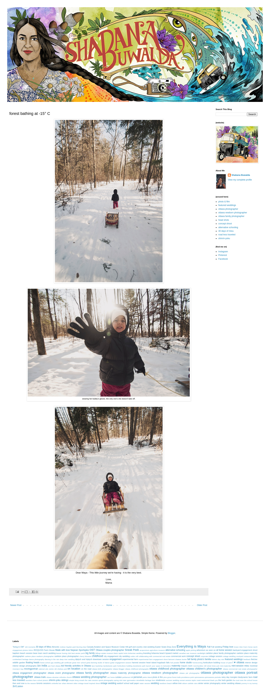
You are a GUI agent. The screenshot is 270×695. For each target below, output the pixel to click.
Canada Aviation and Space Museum (103, 647)
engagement (116, 659)
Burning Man (81, 647)
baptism (16, 653)
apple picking (191, 650)
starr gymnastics (129, 680)
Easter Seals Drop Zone (165, 647)
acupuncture (144, 650)
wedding (155, 683)
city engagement (111, 656)
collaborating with (145, 656)
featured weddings (227, 205)
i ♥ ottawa (238, 662)
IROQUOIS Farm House (44, 650)
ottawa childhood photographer (167, 668)
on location (74, 668)
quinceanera (199, 677)
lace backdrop (97, 666)
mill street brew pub (211, 666)
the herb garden (225, 680)
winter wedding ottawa (231, 683)
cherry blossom (85, 656)
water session (145, 683)
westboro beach (166, 683)
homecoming (197, 663)
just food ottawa (54, 666)
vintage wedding (108, 683)
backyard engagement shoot (245, 650)
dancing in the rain (52, 659)
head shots (223, 220)
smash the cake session (88, 680)
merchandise (198, 666)
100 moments (30, 647)
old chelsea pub (60, 669)
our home (111, 677)
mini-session (237, 666)
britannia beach (158, 653)
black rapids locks (121, 653)
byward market (171, 653)
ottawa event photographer (61, 673)
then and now (18, 683)
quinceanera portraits (213, 677)
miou (246, 666)
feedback (246, 659)
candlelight (201, 653)
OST (92, 649)
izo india (42, 665)
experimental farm (130, 659)
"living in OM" (18, 647)
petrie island (147, 677)
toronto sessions (44, 683)
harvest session (139, 662)
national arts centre (46, 669)
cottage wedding (229, 656)
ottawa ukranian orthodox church (59, 677)
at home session (224, 650)
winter (200, 683)
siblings (64, 680)
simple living (74, 680)
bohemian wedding (135, 653)
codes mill (134, 656)
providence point (187, 677)
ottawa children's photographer (204, 668)
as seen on (211, 650)
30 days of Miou (43, 647)
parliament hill (127, 677)
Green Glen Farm (240, 647)
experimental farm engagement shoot (153, 659)
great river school (79, 663)
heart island (151, 662)
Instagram (223, 251)
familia (208, 659)
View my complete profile (240, 180)
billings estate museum (104, 653)
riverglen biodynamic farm (241, 677)
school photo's (42, 680)
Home (109, 605)
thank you (214, 680)
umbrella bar (56, 683)
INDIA (30, 650)
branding (147, 653)
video (75, 683)
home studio (186, 662)
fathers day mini (218, 659)
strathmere (160, 680)
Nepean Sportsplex (80, 650)
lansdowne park (139, 666)
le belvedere (166, 666)
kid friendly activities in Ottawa (76, 666)
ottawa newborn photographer (232, 212)
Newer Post (15, 605)
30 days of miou (226, 231)
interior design (251, 662)
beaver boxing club (63, 653)
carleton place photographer (66, 656)
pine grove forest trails (172, 677)
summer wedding (172, 680)
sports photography (105, 680)
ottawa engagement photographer (29, 673)
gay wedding (56, 663)
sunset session (185, 680)
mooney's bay (18, 669)
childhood (97, 656)
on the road (86, 669)
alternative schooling (228, 227)
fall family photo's (195, 659)
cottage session (215, 656)
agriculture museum (157, 650)
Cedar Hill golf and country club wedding (137, 647)
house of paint (226, 663)
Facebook (223, 259)
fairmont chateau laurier (177, 659)
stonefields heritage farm (145, 680)
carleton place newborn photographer (39, 656)
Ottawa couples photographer (110, 650)
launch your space (153, 666)
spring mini (118, 680)
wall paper (134, 683)
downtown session (101, 659)
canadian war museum (188, 653)
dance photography (36, 659)
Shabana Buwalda (240, 175)
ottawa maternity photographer (125, 673)
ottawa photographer (228, 209)
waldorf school (123, 683)
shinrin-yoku (224, 238)
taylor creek (196, 680)
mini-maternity (225, 666)
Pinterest (222, 255)
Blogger (171, 633)
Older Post (202, 605)
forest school (45, 663)
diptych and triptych (83, 659)
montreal (253, 666)
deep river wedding (67, 659)
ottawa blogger (118, 669)
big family (90, 653)
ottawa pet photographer (189, 673)
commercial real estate (161, 656)
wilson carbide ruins (189, 683)
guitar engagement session (120, 663)
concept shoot (225, 223)
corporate (204, 656)
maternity (176, 666)
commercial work (178, 656)
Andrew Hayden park (68, 647)
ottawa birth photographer (102, 669)
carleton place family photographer (221, 653)
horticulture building (211, 662)
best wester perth (78, 653)
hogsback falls (163, 662)
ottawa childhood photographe (137, 669)
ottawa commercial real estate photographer (240, 669)
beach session (26, 653)
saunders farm (31, 680)
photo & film (224, 201)
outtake (118, 677)
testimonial (205, 680)
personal (138, 677)
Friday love (228, 647)
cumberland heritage (20, 659)
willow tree (177, 683)
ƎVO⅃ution (18, 686)
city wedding (124, 656)
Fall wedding (216, 647)
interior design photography (25, 666)
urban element (67, 683)
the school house (250, 680)
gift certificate (66, 663)
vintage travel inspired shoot (89, 683)
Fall (208, 647)
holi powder (174, 663)
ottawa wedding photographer (89, 677)
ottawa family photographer (231, 216)
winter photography (212, 683)
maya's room (187, 666)
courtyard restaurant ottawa (246, 656)
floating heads (33, 662)
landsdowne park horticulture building (117, 666)
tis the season (30, 683)
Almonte (55, 647)
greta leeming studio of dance (98, 663)
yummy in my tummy (249, 683)
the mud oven (238, 680)
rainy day (225, 677)
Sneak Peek (132, 649)
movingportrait (31, 669)
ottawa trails (40, 677)
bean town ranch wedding (44, 653)
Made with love (62, 650)
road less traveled (226, 234)
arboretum (201, 650)
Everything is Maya (191, 646)
